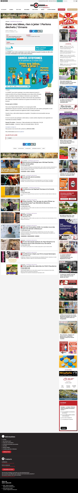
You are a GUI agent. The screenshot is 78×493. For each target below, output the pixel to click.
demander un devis (8, 469)
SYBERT (9, 138)
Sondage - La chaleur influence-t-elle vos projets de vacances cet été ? (68, 408)
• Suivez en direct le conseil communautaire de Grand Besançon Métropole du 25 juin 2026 (68, 56)
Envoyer (64, 428)
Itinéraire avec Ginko (11, 39)
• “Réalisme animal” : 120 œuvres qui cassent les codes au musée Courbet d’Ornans (67, 47)
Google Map (20, 39)
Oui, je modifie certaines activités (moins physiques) (68, 415)
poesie (28, 171)
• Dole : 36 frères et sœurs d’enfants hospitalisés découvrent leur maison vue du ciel (68, 61)
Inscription (64, 198)
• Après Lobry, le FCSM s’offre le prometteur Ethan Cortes (68, 65)
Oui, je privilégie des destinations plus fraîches (68, 412)
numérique (37, 236)
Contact (4, 439)
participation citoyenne (36, 148)
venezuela (32, 171)
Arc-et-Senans (24, 160)
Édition (41, 7)
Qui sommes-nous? (7, 441)
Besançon (23, 175)
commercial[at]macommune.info (8, 466)
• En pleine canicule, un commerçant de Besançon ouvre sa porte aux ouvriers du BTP (67, 52)
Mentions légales (6, 447)
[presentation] (60, 294)
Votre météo (68, 369)
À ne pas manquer (68, 287)
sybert (43, 148)
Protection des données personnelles (10, 444)
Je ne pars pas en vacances (67, 419)
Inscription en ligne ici (10, 127)
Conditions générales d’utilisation (10, 449)
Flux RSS (5, 445)
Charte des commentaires (8, 442)
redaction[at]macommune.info (8, 463)
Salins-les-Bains (24, 187)
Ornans (7, 21)
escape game (28, 148)
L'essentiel (68, 43)
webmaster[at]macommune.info (8, 476)
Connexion (72, 198)
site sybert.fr (21, 131)
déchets (15, 148)
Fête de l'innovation (31, 236)
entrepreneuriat (23, 236)
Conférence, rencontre (16, 21)
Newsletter (6, 451)
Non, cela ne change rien (67, 417)
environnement (21, 148)
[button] (74, 1)
